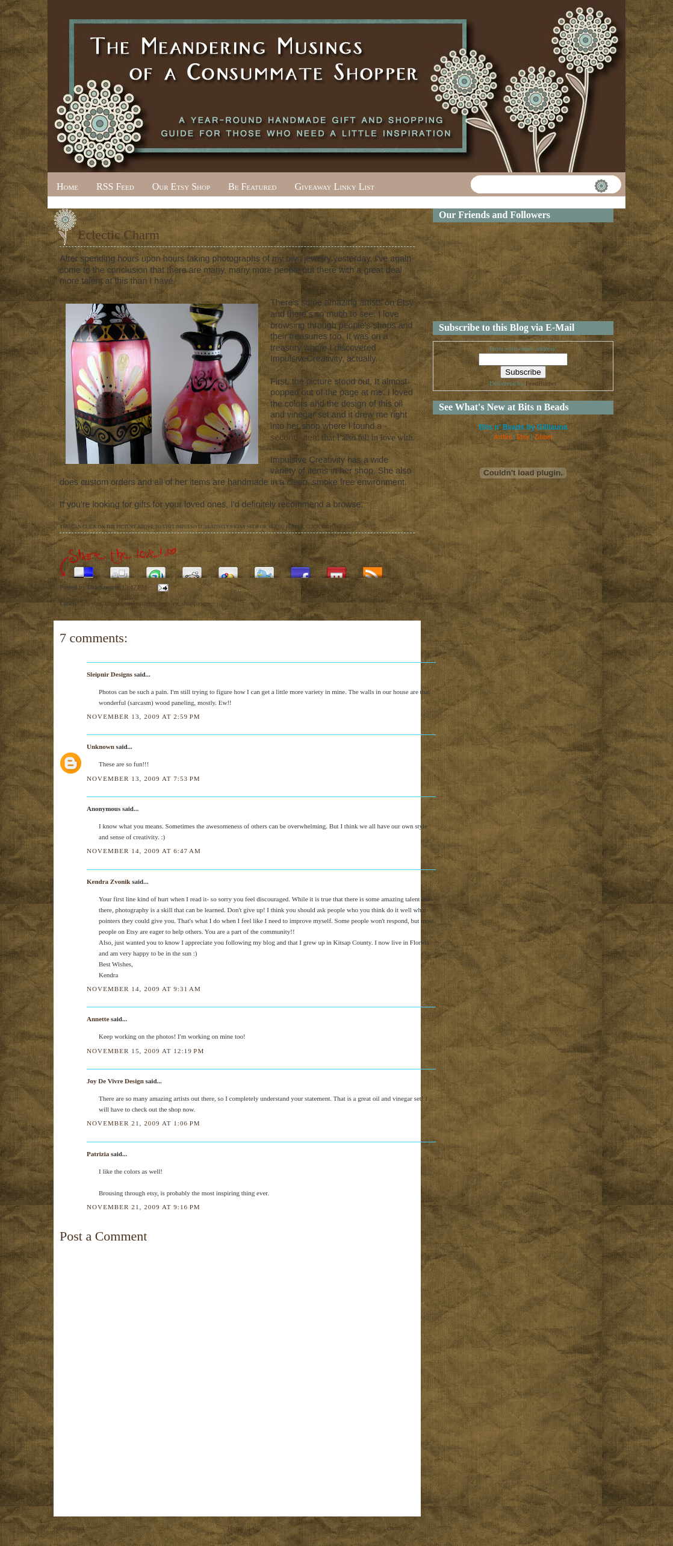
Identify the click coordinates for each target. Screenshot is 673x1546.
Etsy (522, 437)
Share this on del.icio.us (84, 569)
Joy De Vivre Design (115, 1080)
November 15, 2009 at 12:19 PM (145, 1050)
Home (67, 186)
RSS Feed (115, 186)
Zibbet (544, 437)
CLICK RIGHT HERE (328, 527)
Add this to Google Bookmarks (228, 569)
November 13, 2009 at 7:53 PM (143, 778)
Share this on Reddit (192, 569)
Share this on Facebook (300, 569)
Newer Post (69, 1528)
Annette (98, 1018)
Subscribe (373, 569)
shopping (193, 603)
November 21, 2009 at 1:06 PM (143, 1123)
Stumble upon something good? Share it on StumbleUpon (156, 569)
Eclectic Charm (119, 234)
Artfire (503, 437)
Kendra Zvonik (108, 881)
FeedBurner (541, 383)
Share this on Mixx (336, 569)
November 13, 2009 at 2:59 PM (143, 716)
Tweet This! (264, 569)
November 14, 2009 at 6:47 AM (144, 850)
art (84, 603)
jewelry (168, 603)
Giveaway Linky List (334, 186)
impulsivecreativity (130, 603)
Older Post (400, 1528)
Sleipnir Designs (109, 674)
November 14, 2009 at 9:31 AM (144, 988)
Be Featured (252, 186)
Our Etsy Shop (181, 186)
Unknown (100, 746)
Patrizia (98, 1153)
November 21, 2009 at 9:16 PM (143, 1206)
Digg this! (120, 569)
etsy (96, 603)
